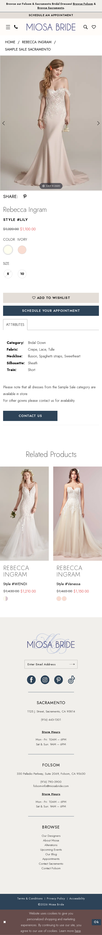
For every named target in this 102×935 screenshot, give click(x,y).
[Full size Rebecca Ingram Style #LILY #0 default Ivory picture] (51, 123)
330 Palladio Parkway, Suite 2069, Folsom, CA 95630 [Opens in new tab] (51, 773)
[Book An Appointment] (51, 15)
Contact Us (30, 415)
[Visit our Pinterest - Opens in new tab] (58, 679)
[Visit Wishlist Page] (94, 27)
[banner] (51, 27)
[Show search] (86, 27)
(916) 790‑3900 (50, 781)
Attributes (15, 324)
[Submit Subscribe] (72, 664)
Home (10, 42)
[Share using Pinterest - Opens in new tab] (24, 196)
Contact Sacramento (51, 863)
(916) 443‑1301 (51, 719)
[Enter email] (51, 664)
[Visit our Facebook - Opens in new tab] (31, 679)
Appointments (51, 859)
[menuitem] (8, 27)
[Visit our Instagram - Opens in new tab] (45, 679)
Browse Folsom (83, 4)
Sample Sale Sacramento (28, 49)
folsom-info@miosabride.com (51, 786)
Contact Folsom (51, 868)
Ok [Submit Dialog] (96, 922)
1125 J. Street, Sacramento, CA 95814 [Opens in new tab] (51, 711)
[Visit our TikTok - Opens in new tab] (71, 679)
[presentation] (24, 514)
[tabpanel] (51, 123)
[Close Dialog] (4, 922)
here (78, 931)
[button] (8, 27)
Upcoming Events (51, 849)
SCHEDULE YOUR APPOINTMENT (51, 310)
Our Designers (51, 836)
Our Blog (51, 854)
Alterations (51, 845)
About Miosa (51, 840)
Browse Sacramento (50, 8)
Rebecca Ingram (36, 42)
